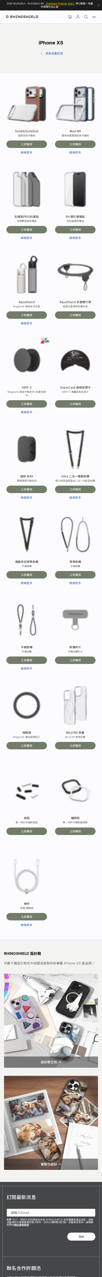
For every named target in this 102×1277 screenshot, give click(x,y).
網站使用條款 (21, 1224)
